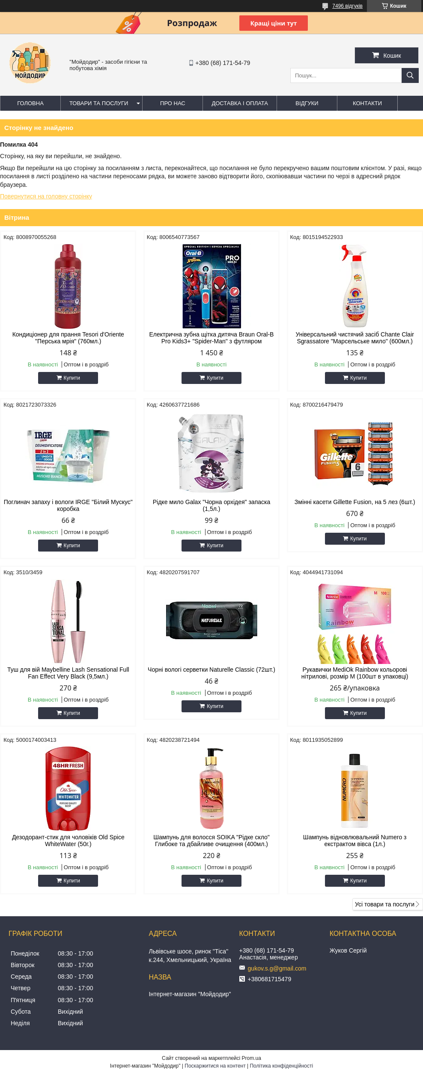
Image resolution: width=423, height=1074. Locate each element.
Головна (30, 103)
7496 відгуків (347, 6)
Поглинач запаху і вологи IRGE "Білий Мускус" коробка (68, 505)
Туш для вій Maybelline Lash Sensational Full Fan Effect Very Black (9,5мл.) (68, 673)
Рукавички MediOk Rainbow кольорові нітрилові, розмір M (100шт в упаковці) (354, 673)
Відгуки (306, 103)
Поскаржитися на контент (215, 1066)
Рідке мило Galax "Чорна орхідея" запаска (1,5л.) (211, 505)
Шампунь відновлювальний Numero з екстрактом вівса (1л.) (355, 840)
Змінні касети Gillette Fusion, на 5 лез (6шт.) (355, 502)
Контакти (367, 103)
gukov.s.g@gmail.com (277, 968)
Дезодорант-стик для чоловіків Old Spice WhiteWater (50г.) (68, 840)
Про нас (172, 103)
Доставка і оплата (240, 103)
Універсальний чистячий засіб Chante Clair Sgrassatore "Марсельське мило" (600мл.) (354, 338)
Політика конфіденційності (281, 1066)
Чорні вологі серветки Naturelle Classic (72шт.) (211, 669)
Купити (72, 378)
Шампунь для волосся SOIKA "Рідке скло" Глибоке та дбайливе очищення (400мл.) (211, 840)
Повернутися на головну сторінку (46, 196)
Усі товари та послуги (384, 904)
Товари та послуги (98, 103)
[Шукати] (410, 75)
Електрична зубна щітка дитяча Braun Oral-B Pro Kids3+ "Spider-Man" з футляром (211, 338)
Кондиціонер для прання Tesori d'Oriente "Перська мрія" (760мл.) (68, 338)
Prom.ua (251, 1058)
